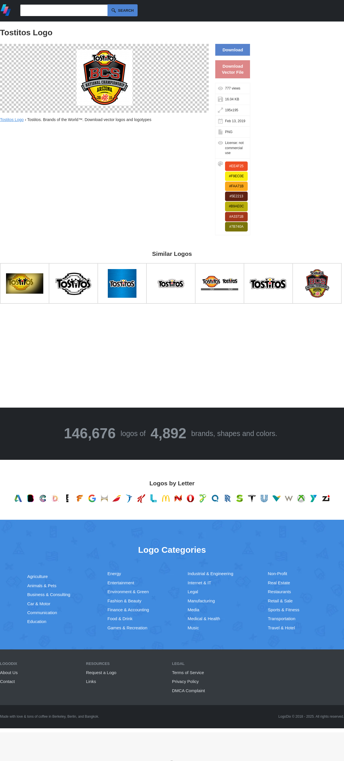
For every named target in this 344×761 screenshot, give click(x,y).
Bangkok (91, 717)
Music (193, 627)
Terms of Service (188, 672)
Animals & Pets (41, 585)
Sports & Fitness (283, 609)
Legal (193, 591)
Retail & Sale (280, 600)
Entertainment (121, 582)
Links (91, 681)
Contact (7, 681)
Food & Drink (120, 618)
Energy (114, 573)
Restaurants (279, 591)
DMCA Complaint (188, 690)
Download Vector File (233, 69)
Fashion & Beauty (124, 600)
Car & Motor (38, 603)
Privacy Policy (185, 681)
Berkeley (59, 717)
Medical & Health (204, 618)
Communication (42, 612)
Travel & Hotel (281, 627)
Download (232, 49)
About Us (9, 672)
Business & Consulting (48, 594)
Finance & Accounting (128, 609)
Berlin (71, 717)
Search (126, 10)
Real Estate (279, 582)
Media (194, 609)
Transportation (281, 618)
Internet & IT (200, 582)
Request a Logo (101, 672)
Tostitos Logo (12, 119)
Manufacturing (201, 600)
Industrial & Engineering (210, 573)
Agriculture (37, 576)
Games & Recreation (127, 627)
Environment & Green (128, 591)
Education (36, 621)
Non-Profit (277, 573)
